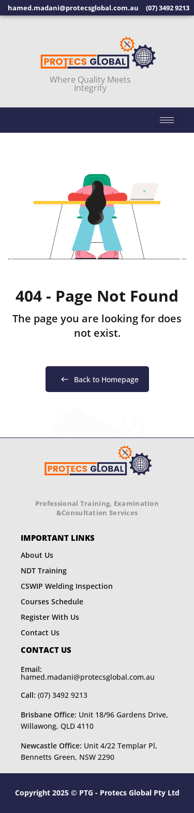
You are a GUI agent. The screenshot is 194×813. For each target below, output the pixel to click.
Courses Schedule (52, 601)
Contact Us (40, 632)
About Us (37, 555)
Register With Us (50, 617)
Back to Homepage (97, 379)
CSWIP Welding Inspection (67, 586)
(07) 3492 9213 (54, 695)
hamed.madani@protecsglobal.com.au (88, 673)
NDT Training (44, 570)
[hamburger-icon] (166, 120)
